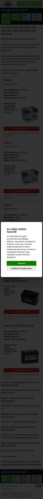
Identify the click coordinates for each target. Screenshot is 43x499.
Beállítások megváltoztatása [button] (21, 268)
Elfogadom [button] (21, 263)
